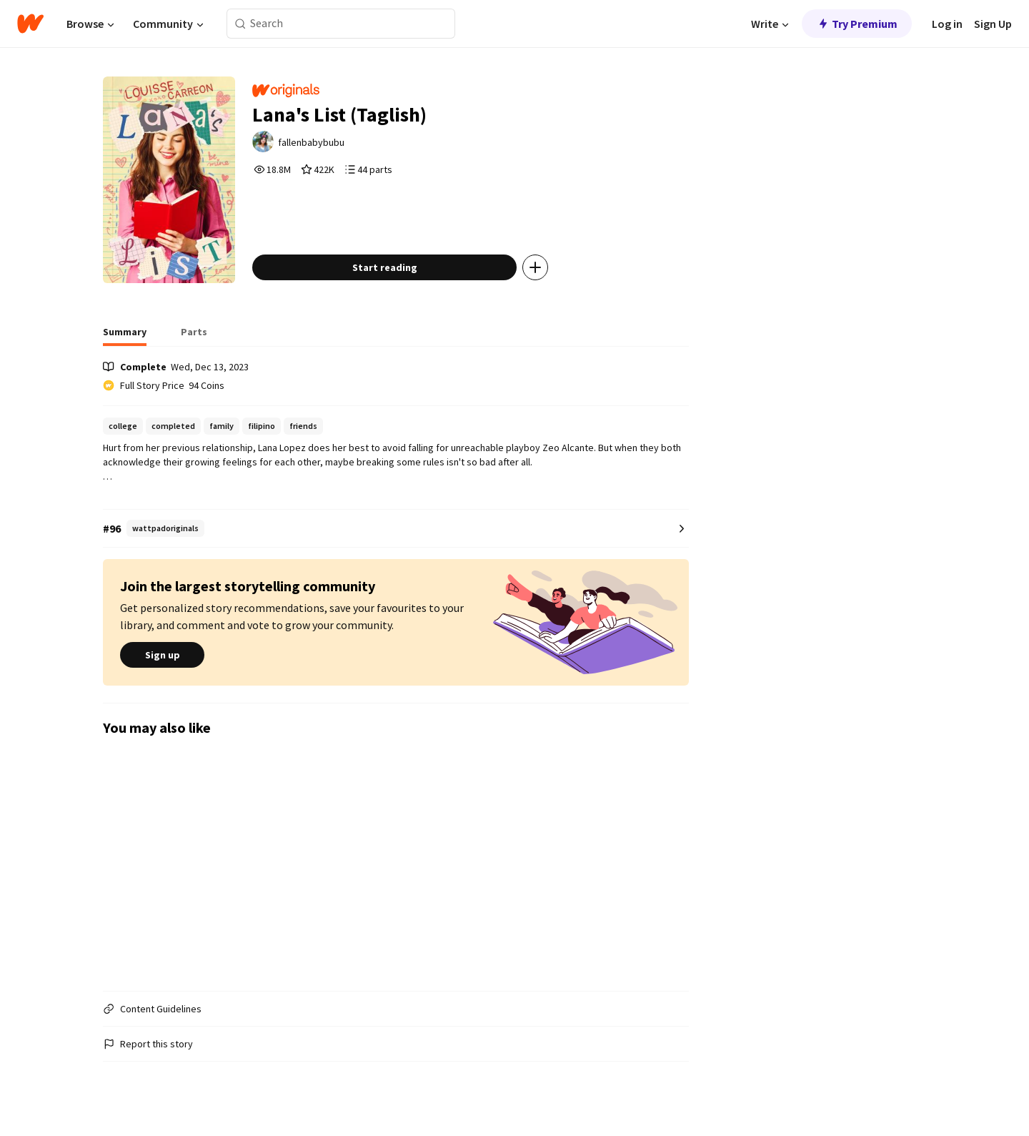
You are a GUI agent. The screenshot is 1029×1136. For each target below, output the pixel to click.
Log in (947, 23)
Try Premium (857, 23)
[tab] (124, 336)
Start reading (384, 267)
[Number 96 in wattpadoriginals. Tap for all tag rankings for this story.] (396, 529)
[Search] (240, 24)
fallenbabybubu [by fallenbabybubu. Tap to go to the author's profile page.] (311, 142)
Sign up (162, 655)
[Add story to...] (535, 267)
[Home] (30, 24)
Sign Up (993, 23)
